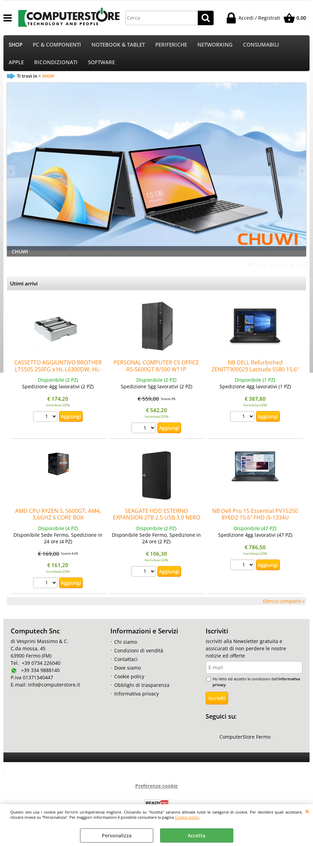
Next (301, 172)
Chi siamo (125, 643)
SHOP (15, 45)
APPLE (16, 63)
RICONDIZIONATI (56, 63)
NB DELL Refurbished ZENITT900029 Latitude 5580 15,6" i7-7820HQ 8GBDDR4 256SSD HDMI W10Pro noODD (255, 374)
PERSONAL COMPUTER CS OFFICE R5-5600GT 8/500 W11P (156, 367)
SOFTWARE (101, 63)
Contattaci (126, 660)
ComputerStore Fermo (245, 738)
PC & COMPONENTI (57, 45)
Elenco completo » (284, 602)
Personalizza (116, 835)
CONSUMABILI (261, 45)
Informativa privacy (136, 695)
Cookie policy (187, 817)
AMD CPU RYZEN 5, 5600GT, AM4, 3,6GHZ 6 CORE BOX (58, 515)
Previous (11, 172)
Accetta (196, 835)
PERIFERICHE (171, 45)
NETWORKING (215, 45)
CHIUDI (307, 811)
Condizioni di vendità (138, 652)
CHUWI (20, 253)
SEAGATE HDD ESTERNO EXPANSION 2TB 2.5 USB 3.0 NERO (156, 515)
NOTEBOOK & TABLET (118, 45)
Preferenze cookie (156, 787)
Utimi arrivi (24, 285)
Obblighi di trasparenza (141, 686)
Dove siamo (127, 669)
